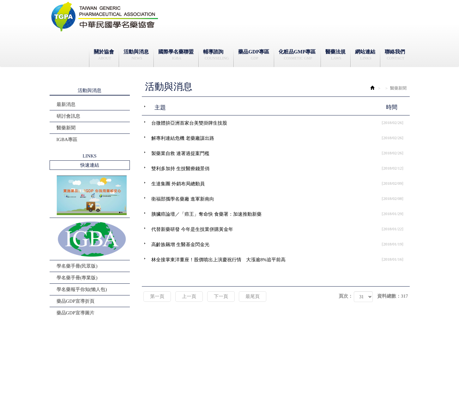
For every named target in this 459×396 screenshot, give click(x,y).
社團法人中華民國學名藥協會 (105, 17)
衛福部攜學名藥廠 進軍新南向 (280, 199)
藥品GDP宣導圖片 (75, 312)
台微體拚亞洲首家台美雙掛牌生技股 (280, 123)
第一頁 (157, 296)
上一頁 (189, 296)
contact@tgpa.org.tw (211, 369)
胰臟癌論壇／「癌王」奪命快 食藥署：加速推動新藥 (280, 214)
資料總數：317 (392, 296)
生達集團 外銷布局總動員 (280, 183)
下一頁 (221, 296)
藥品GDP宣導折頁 (75, 301)
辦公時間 (181, 355)
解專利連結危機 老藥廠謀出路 (280, 138)
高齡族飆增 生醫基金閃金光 (280, 244)
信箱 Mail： (200, 369)
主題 (279, 107)
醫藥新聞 (66, 127)
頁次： (346, 296)
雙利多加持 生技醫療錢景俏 (280, 168)
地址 (300, 355)
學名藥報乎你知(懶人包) (82, 289)
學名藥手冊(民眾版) (77, 266)
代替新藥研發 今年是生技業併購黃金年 (280, 229)
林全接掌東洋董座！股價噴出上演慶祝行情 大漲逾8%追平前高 (280, 259)
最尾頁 (252, 296)
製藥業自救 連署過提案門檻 (280, 153)
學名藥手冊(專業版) (77, 277)
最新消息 (66, 104)
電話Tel (179, 362)
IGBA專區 (67, 139)
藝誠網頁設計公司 (331, 383)
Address (303, 362)
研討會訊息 (68, 116)
